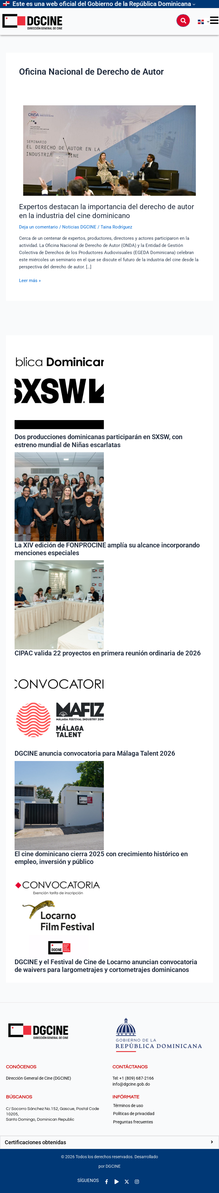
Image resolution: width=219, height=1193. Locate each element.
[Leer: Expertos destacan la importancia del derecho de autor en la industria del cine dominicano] (109, 150)
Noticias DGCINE (79, 227)
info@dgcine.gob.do (131, 1084)
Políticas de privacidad (133, 1113)
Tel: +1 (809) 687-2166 (133, 1078)
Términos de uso (128, 1105)
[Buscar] (183, 20)
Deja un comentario (38, 227)
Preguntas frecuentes (133, 1122)
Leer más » (30, 280)
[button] (109, 1142)
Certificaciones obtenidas (35, 1142)
